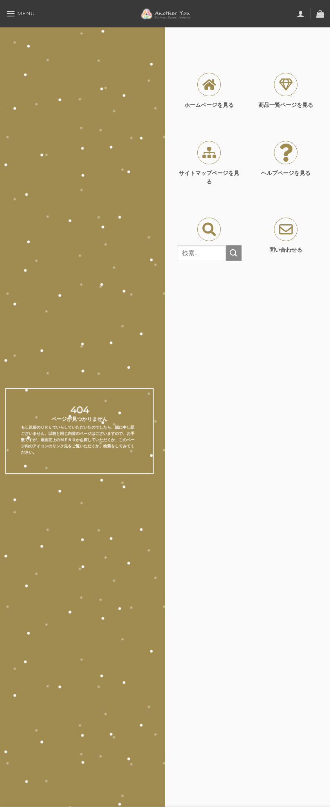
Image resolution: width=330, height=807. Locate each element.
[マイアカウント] (301, 13)
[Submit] (234, 253)
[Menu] (20, 13)
